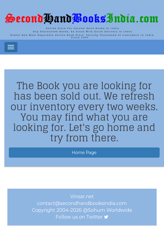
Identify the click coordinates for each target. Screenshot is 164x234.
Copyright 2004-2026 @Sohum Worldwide (82, 210)
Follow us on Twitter (79, 217)
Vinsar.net (82, 196)
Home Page (84, 152)
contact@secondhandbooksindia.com (82, 203)
